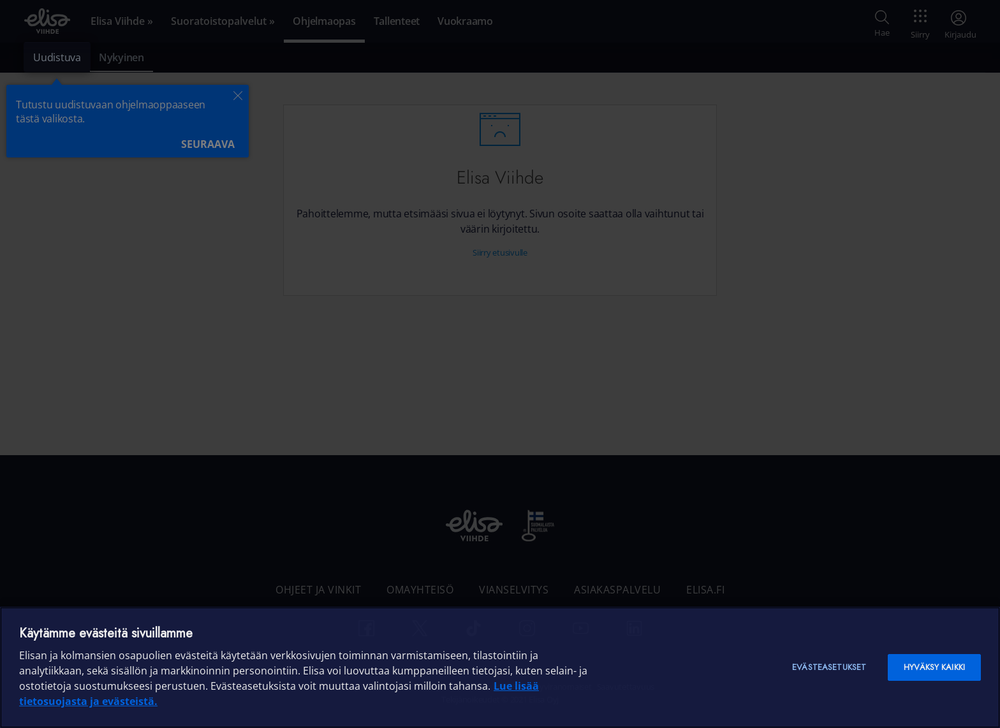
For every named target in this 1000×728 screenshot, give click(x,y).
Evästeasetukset (829, 667)
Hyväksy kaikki (934, 667)
